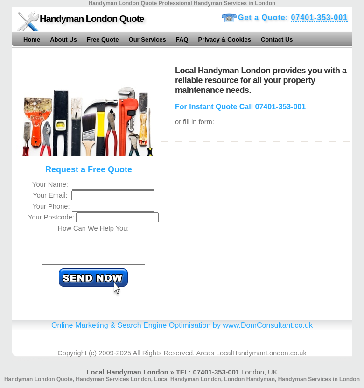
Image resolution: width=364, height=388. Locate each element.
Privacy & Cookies (224, 39)
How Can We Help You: (93, 228)
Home (31, 39)
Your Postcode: (52, 217)
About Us (63, 39)
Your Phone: (51, 206)
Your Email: (52, 195)
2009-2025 (114, 358)
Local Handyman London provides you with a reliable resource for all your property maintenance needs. (261, 80)
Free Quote (103, 39)
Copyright (72, 358)
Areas (205, 358)
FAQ (182, 39)
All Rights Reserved (163, 358)
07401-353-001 (319, 17)
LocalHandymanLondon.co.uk (261, 358)
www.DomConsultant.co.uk (268, 330)
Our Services (147, 39)
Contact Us (277, 39)
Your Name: (52, 184)
